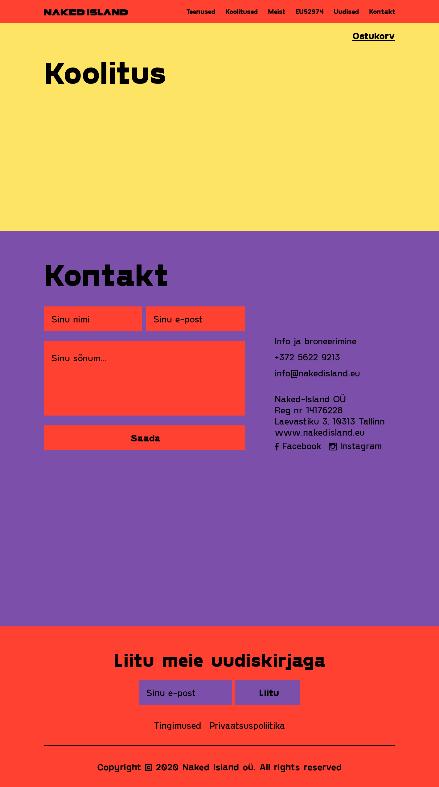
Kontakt (382, 11)
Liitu (269, 692)
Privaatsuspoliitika (247, 725)
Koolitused (241, 11)
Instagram (355, 445)
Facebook (298, 445)
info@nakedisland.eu (317, 372)
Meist (276, 11)
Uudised (346, 11)
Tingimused (177, 725)
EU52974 (309, 11)
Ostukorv (373, 35)
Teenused (200, 11)
